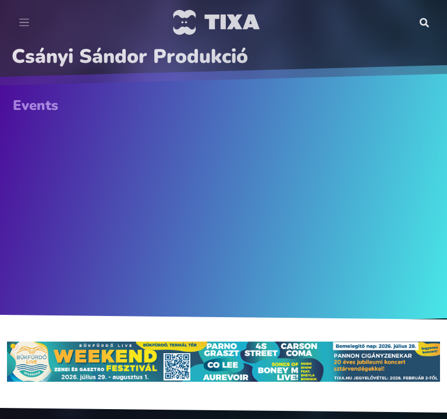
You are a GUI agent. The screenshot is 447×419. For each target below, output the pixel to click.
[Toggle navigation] (24, 22)
